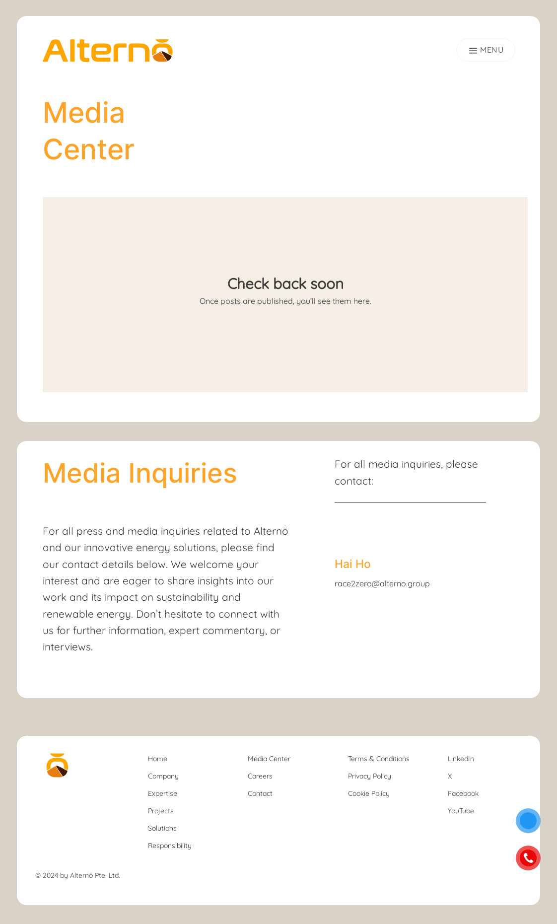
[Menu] (485, 49)
